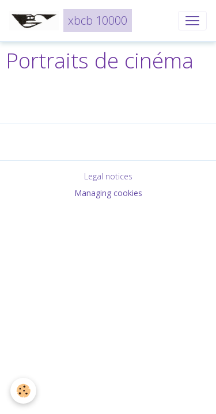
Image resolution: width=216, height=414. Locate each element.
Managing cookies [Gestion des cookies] (108, 192)
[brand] (70, 20)
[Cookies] (23, 391)
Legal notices (108, 176)
